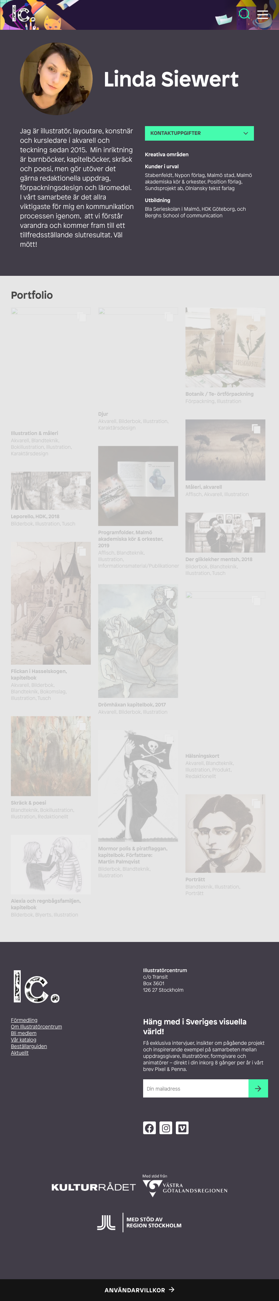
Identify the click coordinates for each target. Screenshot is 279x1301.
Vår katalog (23, 1039)
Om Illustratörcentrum (36, 1026)
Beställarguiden (29, 1046)
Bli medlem (23, 1033)
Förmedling (24, 1020)
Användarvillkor (135, 1290)
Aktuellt (20, 1053)
